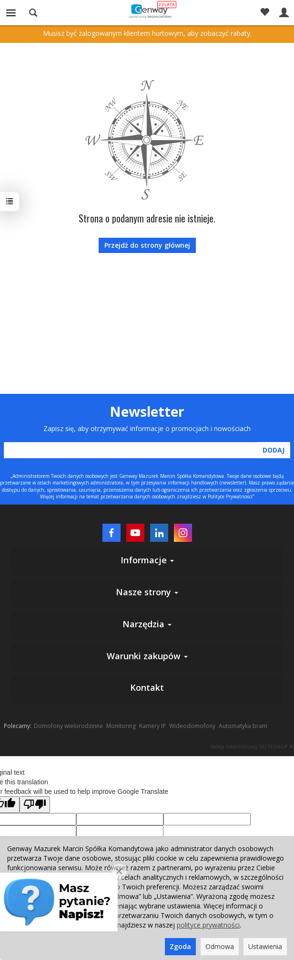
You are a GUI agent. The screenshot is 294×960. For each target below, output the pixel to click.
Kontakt (147, 687)
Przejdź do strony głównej (147, 245)
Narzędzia (147, 624)
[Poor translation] (35, 804)
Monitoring (121, 726)
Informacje (147, 560)
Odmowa (219, 946)
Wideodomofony (192, 726)
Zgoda (180, 946)
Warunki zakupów (147, 656)
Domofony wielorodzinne (68, 726)
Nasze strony (147, 592)
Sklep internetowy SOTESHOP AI (252, 746)
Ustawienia (265, 946)
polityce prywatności (208, 924)
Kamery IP (152, 726)
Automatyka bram (243, 726)
